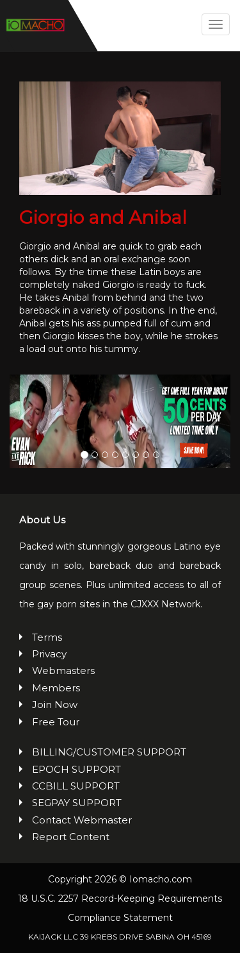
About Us (42, 520)
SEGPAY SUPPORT (77, 803)
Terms (47, 637)
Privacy (49, 654)
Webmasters (63, 670)
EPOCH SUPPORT (76, 769)
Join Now (54, 704)
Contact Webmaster (82, 820)
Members (56, 688)
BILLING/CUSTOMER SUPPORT (109, 752)
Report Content (70, 837)
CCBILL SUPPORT (76, 786)
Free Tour (55, 722)
